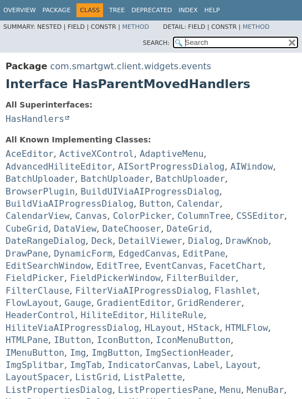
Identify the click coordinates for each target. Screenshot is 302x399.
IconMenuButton (193, 340)
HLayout (163, 328)
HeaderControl (40, 315)
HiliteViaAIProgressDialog (72, 328)
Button (155, 203)
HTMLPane (27, 340)
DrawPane (27, 253)
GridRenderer (209, 303)
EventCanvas (174, 265)
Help (212, 10)
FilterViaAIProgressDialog (142, 290)
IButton (72, 340)
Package (57, 10)
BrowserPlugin (40, 191)
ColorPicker (142, 216)
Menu (230, 390)
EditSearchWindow (48, 265)
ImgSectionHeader (188, 352)
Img (78, 352)
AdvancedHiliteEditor (59, 166)
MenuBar (265, 390)
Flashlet (235, 290)
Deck (102, 241)
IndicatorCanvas (148, 365)
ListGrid (96, 377)
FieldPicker (35, 278)
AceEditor (30, 154)
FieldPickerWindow (115, 278)
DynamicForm (83, 253)
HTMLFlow (247, 328)
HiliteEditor (112, 315)
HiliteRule (176, 315)
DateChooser (131, 228)
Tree (117, 10)
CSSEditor (260, 216)
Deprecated (151, 10)
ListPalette (153, 377)
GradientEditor (134, 303)
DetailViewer (150, 241)
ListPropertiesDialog (59, 390)
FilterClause (38, 290)
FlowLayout (32, 303)
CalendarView (38, 216)
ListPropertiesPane (166, 390)
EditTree (117, 265)
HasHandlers (35, 119)
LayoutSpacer (38, 377)
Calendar (198, 203)
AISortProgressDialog (171, 166)
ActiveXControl (96, 154)
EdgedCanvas (147, 253)
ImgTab (86, 365)
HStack (204, 328)
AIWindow (252, 166)
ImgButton (115, 352)
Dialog (204, 241)
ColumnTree (204, 216)
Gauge (78, 303)
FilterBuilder (201, 278)
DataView (75, 228)
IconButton (123, 340)
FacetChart (236, 265)
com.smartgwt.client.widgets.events (130, 66)
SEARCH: (156, 43)
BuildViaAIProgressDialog (70, 203)
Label (206, 365)
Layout (242, 365)
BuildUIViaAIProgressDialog (149, 191)
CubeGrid (27, 228)
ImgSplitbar (35, 365)
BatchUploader (40, 178)
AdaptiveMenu (172, 154)
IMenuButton (35, 352)
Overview (19, 10)
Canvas (91, 216)
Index (187, 10)
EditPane (204, 253)
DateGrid (188, 228)
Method (135, 26)
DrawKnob (247, 241)
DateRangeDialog (46, 241)
